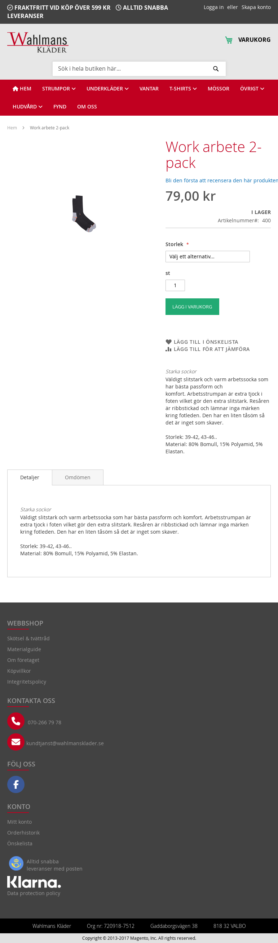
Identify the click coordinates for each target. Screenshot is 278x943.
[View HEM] (22, 89)
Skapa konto (256, 7)
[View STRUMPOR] (59, 89)
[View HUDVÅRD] (27, 107)
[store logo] (38, 42)
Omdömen (78, 477)
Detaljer (29, 477)
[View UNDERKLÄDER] (107, 89)
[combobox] (139, 68)
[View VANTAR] (149, 89)
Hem (12, 127)
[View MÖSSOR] (218, 89)
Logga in (214, 7)
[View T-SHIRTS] (183, 89)
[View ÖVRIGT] (252, 89)
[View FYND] (60, 107)
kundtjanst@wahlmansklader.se (65, 743)
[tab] (29, 477)
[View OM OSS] (87, 107)
